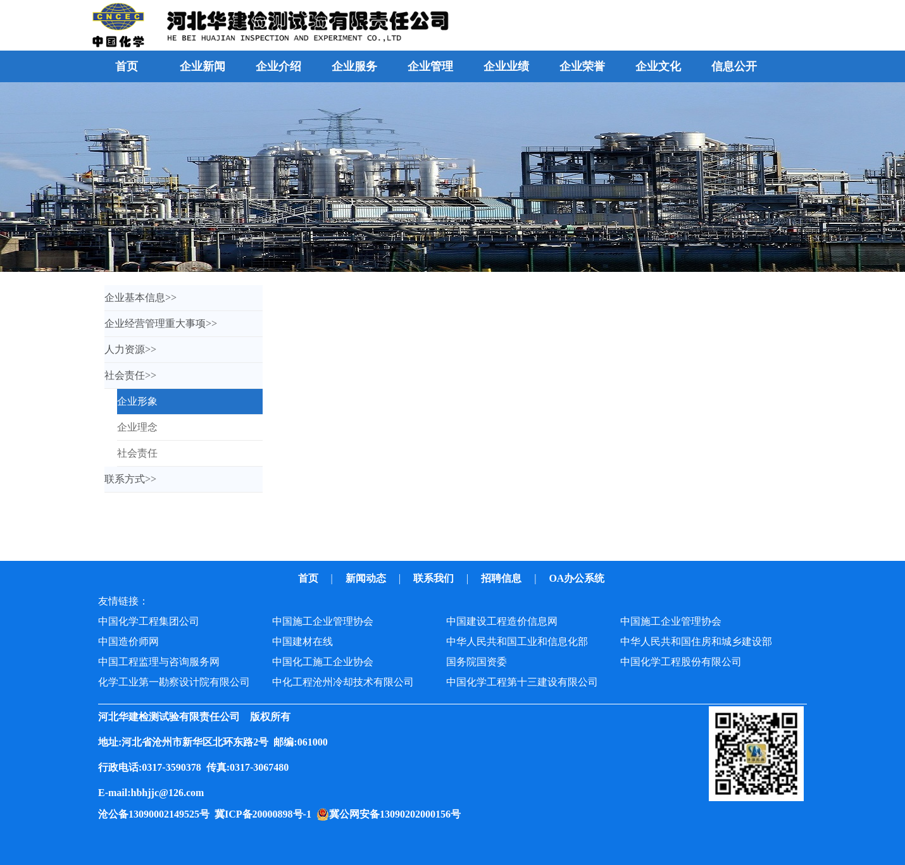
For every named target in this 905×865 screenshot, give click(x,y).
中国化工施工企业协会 (322, 661)
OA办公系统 (578, 578)
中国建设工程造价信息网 (502, 621)
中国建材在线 (302, 641)
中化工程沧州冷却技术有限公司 (343, 682)
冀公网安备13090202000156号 (397, 814)
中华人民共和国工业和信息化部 (517, 641)
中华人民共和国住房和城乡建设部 (696, 641)
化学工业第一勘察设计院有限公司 (174, 682)
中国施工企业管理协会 (322, 621)
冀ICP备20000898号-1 (265, 814)
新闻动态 (367, 578)
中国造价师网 (128, 641)
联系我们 (434, 578)
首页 (126, 66)
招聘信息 (502, 578)
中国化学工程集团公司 (148, 621)
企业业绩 (506, 66)
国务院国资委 (476, 661)
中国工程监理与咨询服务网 (159, 661)
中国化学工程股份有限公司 (681, 661)
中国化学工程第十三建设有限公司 (522, 682)
